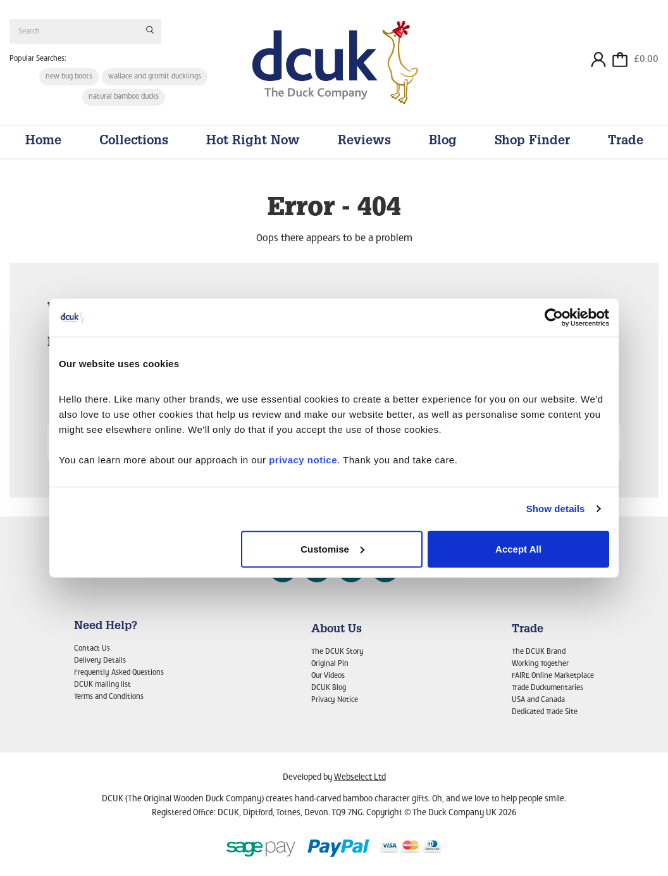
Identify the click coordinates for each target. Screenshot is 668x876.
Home (43, 141)
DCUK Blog (328, 688)
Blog (443, 141)
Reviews (364, 141)
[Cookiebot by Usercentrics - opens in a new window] (553, 317)
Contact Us (92, 649)
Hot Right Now (253, 141)
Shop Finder (532, 141)
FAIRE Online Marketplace (553, 676)
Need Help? (105, 626)
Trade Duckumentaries (547, 688)
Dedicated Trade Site (545, 712)
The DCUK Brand (539, 652)
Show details (555, 508)
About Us (336, 629)
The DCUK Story (337, 652)
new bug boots (69, 76)
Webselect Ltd (360, 777)
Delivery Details (100, 661)
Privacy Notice (334, 700)
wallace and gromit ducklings (154, 76)
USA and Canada (538, 700)
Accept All (518, 548)
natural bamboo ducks (124, 97)
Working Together (540, 664)
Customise (332, 548)
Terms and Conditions (109, 697)
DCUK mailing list (102, 685)
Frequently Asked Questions (119, 673)
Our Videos (328, 676)
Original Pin (330, 664)
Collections (133, 141)
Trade (625, 141)
